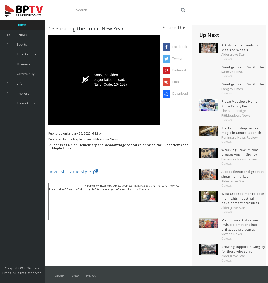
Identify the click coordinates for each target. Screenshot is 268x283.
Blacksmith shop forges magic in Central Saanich (241, 130)
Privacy (91, 276)
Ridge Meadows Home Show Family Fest (239, 103)
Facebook (179, 46)
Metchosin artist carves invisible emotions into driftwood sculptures (239, 225)
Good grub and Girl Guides (242, 67)
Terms (74, 276)
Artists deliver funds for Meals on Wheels (240, 47)
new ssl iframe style (73, 171)
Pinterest (179, 70)
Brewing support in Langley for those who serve (243, 249)
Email (176, 81)
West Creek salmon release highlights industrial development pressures (242, 198)
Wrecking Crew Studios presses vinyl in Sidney (239, 152)
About (59, 276)
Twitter (177, 58)
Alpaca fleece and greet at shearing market (242, 174)
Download (180, 93)
